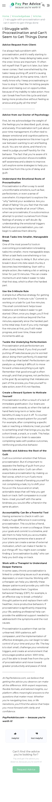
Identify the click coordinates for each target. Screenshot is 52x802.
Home (5, 16)
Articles (37, 16)
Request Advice (26, 768)
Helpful (15, 735)
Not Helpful (37, 735)
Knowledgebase (21, 16)
